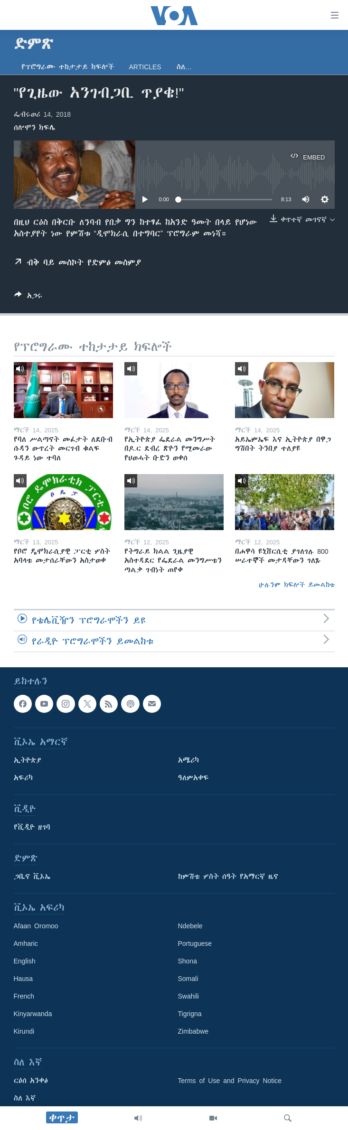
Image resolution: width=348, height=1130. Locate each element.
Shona (187, 961)
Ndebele (190, 926)
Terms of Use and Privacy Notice (230, 1080)
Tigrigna (190, 1013)
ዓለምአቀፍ (193, 778)
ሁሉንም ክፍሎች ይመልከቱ (297, 584)
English (25, 961)
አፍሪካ (23, 778)
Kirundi (24, 1031)
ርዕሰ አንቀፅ (31, 1080)
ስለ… (184, 67)
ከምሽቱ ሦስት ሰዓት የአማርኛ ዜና (228, 876)
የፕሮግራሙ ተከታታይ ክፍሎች (67, 67)
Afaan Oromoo (36, 926)
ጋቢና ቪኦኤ (32, 876)
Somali (188, 978)
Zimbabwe (193, 1031)
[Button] (28, 297)
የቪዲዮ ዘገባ (32, 827)
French (24, 996)
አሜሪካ (188, 760)
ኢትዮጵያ (27, 760)
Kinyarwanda (33, 1013)
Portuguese (195, 943)
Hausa (23, 978)
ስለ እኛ (25, 1098)
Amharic (26, 943)
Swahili (188, 996)
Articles (145, 67)
